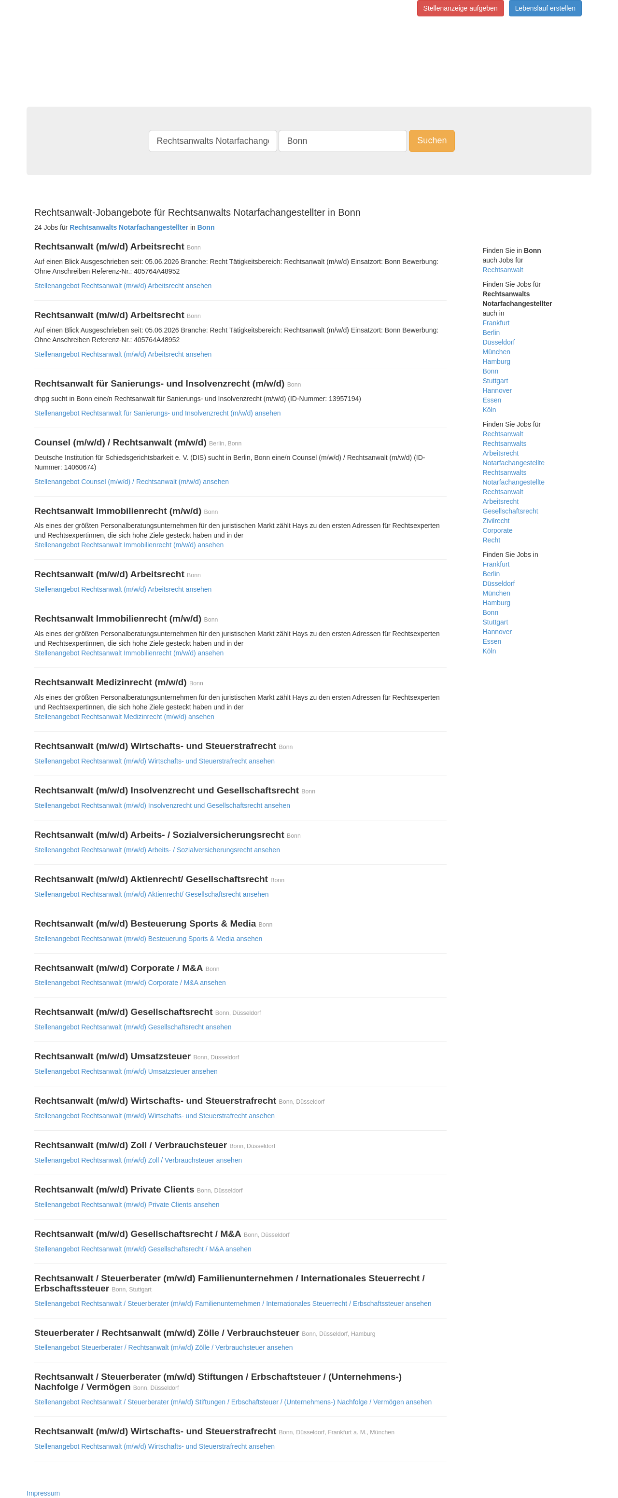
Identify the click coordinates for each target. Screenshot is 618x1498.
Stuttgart (495, 381)
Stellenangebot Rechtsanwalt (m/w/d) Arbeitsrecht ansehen (122, 286)
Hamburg (497, 361)
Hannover (497, 390)
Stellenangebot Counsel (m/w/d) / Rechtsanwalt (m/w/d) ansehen (131, 481)
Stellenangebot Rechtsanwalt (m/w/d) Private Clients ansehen (127, 1204)
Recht (492, 540)
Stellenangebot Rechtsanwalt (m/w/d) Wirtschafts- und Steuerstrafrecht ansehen (154, 761)
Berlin (491, 332)
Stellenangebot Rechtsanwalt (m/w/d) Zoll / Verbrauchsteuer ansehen (138, 1160)
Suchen (432, 140)
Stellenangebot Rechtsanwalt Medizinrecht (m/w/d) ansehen (124, 717)
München (497, 352)
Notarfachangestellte (514, 463)
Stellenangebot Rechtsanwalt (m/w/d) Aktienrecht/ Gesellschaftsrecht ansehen (151, 894)
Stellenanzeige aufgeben (460, 8)
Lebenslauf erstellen (545, 8)
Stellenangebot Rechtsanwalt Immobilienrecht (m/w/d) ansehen (129, 545)
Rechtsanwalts (505, 443)
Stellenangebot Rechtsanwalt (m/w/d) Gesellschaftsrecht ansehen (133, 1027)
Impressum (43, 1493)
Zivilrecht (496, 521)
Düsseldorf (499, 342)
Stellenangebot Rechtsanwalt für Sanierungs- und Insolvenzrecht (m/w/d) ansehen (157, 413)
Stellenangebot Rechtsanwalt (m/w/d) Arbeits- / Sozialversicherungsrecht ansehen (157, 850)
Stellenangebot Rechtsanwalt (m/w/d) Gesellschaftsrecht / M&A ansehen (143, 1249)
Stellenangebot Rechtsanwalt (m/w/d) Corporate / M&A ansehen (130, 982)
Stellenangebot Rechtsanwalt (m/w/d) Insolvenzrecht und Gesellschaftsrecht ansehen (162, 805)
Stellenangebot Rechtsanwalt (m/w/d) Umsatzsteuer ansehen (126, 1071)
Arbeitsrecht (501, 453)
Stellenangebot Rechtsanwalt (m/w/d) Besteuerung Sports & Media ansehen (148, 939)
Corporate (498, 530)
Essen (492, 400)
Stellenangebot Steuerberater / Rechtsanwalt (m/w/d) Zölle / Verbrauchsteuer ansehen (163, 1347)
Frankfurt (496, 323)
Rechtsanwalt (503, 270)
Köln (489, 410)
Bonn (491, 371)
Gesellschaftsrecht (510, 511)
